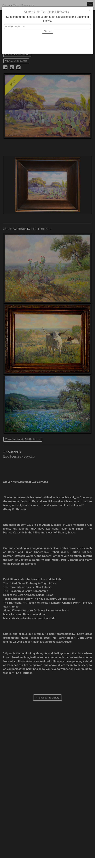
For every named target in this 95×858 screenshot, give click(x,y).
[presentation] (47, 42)
